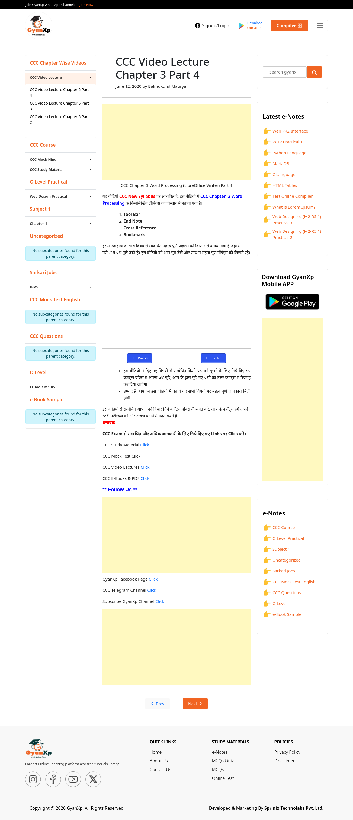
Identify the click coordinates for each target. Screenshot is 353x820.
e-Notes (219, 752)
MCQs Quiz (223, 761)
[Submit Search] (314, 72)
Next (195, 703)
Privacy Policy (287, 752)
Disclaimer (284, 761)
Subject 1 (276, 549)
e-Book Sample (282, 614)
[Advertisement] (176, 142)
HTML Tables (280, 185)
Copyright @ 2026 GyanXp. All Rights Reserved (77, 808)
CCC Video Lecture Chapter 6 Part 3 (59, 105)
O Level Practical (283, 538)
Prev (157, 703)
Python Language (284, 152)
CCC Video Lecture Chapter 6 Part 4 (59, 92)
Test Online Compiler (288, 196)
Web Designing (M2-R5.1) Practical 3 (292, 219)
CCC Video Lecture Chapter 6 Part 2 (59, 119)
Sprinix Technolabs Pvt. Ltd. (293, 808)
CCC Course (279, 527)
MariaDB (276, 163)
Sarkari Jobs (279, 571)
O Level (275, 603)
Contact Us (160, 770)
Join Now (86, 4)
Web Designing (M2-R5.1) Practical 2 (292, 234)
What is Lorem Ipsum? (289, 207)
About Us (159, 761)
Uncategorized (282, 560)
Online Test (223, 778)
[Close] (325, 5)
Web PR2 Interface (285, 131)
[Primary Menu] (320, 25)
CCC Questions (282, 592)
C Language (279, 174)
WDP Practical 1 (283, 141)
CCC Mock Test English (289, 582)
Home (156, 752)
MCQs (218, 770)
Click (144, 444)
